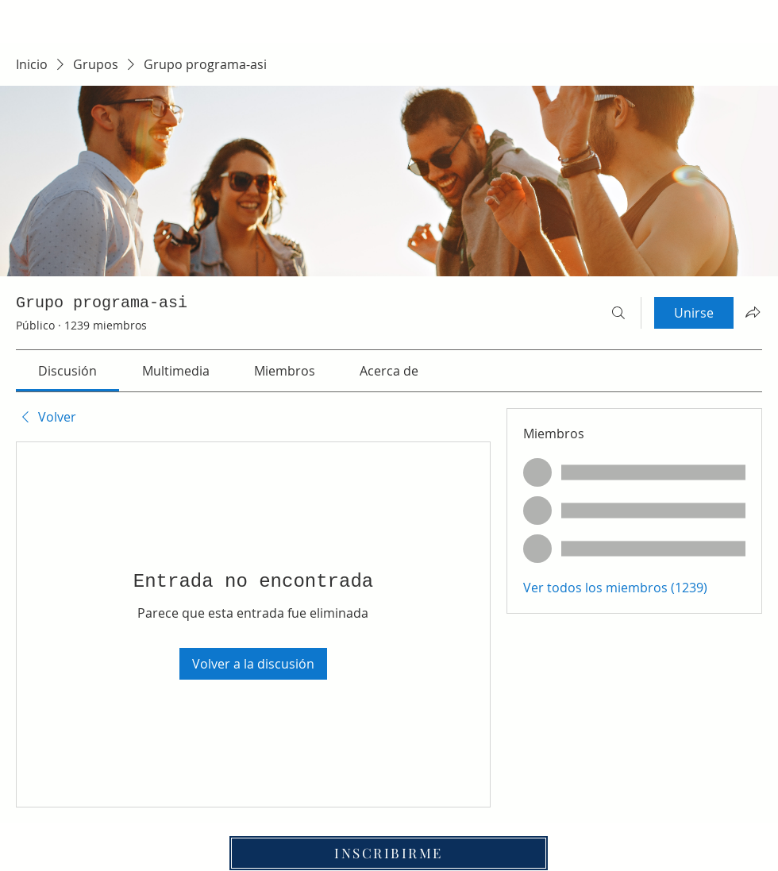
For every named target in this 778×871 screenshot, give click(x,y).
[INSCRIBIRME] (389, 853)
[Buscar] (618, 313)
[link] (67, 371)
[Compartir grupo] (752, 312)
